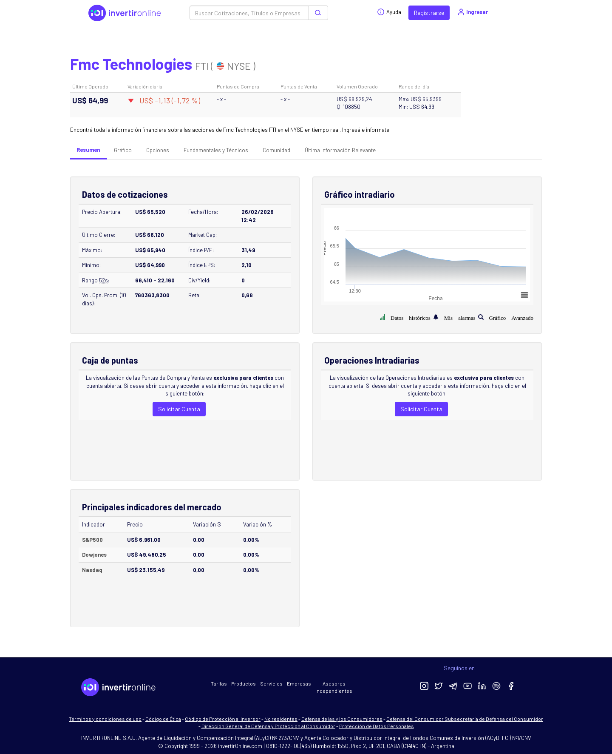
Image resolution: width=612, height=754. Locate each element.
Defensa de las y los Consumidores (341, 719)
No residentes (281, 719)
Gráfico (123, 150)
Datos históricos (411, 317)
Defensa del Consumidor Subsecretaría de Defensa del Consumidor (464, 719)
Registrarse (429, 12)
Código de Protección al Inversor (223, 719)
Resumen (88, 149)
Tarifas (219, 683)
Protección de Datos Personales (376, 726)
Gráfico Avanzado (511, 317)
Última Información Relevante (340, 150)
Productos (243, 683)
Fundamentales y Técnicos (216, 150)
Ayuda (389, 12)
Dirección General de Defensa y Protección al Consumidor (268, 726)
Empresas (299, 683)
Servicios (271, 683)
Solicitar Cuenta (179, 409)
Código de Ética (163, 719)
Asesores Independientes (333, 687)
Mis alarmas (460, 317)
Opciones (157, 150)
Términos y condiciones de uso (105, 719)
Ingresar (472, 12)
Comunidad (276, 150)
